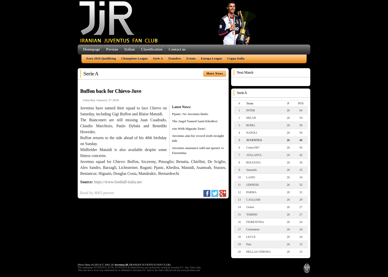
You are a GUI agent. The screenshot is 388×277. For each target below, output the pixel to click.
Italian (129, 49)
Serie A (158, 58)
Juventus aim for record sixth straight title (198, 138)
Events (191, 58)
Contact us (177, 49)
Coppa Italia (235, 58)
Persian (112, 49)
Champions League (134, 58)
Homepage (91, 49)
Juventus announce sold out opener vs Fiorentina (198, 150)
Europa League (211, 58)
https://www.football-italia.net (118, 182)
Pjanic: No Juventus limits (190, 114)
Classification (152, 49)
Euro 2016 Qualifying (101, 58)
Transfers (174, 58)
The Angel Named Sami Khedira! (195, 121)
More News (214, 73)
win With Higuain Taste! (189, 128)
